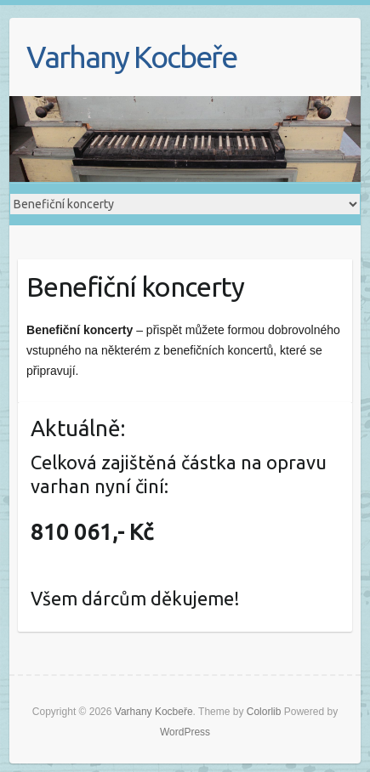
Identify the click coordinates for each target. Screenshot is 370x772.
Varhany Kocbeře (131, 56)
